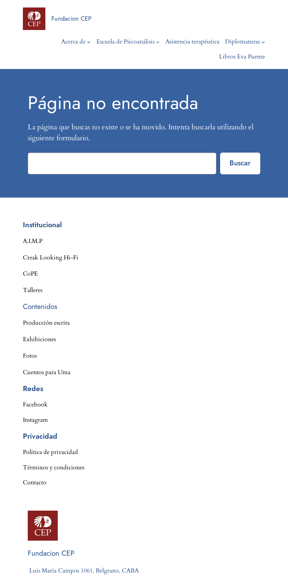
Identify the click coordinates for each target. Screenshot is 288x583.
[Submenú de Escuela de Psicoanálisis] (158, 42)
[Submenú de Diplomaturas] (263, 42)
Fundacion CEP (71, 18)
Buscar (240, 162)
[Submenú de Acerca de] (89, 42)
